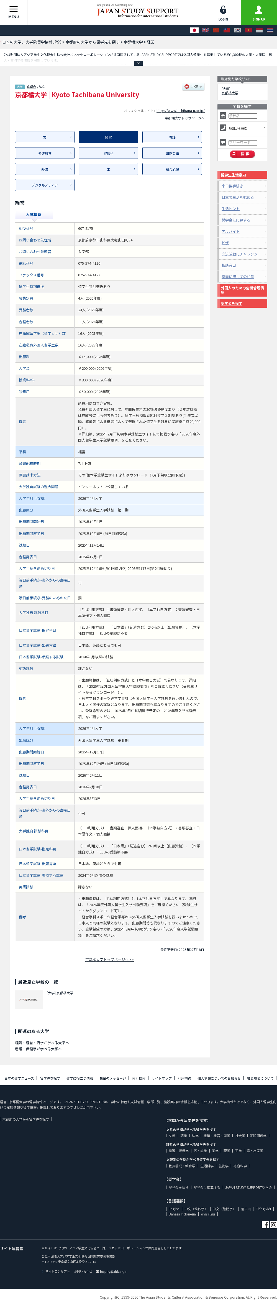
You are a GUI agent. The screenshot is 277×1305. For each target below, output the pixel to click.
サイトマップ (162, 1078)
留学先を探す (50, 1078)
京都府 (31, 86)
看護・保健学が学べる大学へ (38, 1048)
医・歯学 (200, 1150)
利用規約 (184, 1078)
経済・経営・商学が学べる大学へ (42, 1042)
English (174, 1208)
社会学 (240, 1135)
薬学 (215, 1150)
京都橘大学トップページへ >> (109, 959)
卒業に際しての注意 (238, 276)
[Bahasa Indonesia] (259, 30)
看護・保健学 (179, 1150)
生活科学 (207, 1165)
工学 (238, 1150)
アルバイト (231, 231)
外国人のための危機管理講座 (242, 290)
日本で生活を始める (238, 197)
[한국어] (238, 30)
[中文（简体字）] (216, 30)
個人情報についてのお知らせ (219, 1078)
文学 (172, 1135)
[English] (205, 30)
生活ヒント (231, 208)
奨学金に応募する (236, 220)
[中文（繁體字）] (227, 30)
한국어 (246, 1208)
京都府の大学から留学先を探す (25, 1119)
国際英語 (172, 153)
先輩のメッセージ (112, 1078)
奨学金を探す (231, 303)
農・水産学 (255, 1150)
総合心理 (172, 169)
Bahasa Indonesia (182, 1214)
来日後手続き (232, 185)
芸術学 (224, 1165)
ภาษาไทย (208, 1214)
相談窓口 (229, 265)
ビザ (225, 242)
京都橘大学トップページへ (185, 118)
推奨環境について (260, 1078)
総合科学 (240, 1165)
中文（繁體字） (224, 1208)
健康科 (109, 153)
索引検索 (138, 1078)
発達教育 (45, 153)
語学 (183, 1135)
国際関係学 (258, 1135)
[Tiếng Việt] (248, 30)
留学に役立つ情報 (79, 1078)
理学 (227, 1150)
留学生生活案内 (233, 174)
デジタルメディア (45, 185)
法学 (195, 1135)
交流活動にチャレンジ (240, 254)
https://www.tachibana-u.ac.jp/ (181, 110)
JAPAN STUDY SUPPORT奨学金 (248, 1187)
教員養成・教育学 (182, 1165)
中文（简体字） (196, 1208)
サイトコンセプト (56, 1271)
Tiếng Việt (263, 1208)
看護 (172, 137)
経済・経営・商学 (217, 1135)
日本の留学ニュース (19, 1078)
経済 (45, 169)
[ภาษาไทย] (270, 30)
